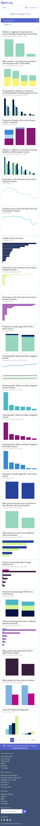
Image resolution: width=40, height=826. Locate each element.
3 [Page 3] (19, 740)
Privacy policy (6, 787)
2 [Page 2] (15, 740)
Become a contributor (9, 775)
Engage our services (8, 780)
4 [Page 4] (23, 740)
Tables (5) (7, 24)
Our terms (5, 784)
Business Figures (7, 794)
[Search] (26, 7)
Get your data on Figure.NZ (11, 777)
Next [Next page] (33, 740)
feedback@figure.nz (20, 748)
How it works (5, 758)
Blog (2, 799)
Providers (4, 803)
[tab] (20, 20)
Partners (4, 801)
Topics (3, 796)
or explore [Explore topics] (33, 7)
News (3, 763)
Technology (5, 761)
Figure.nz (7, 2)
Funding (4, 765)
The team (4, 768)
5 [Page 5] (27, 740)
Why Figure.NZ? (7, 756)
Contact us (5, 782)
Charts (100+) (9, 20)
